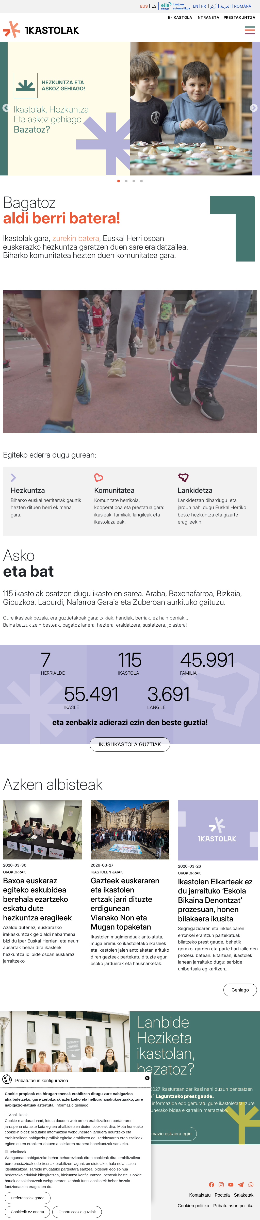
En (195, 6)
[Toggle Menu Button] (250, 28)
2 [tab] (126, 181)
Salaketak (243, 1195)
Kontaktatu (199, 1195)
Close (147, 1078)
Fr (203, 6)
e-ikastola (180, 17)
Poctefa (222, 1195)
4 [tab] (141, 181)
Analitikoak (18, 1115)
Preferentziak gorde (28, 1198)
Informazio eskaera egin (166, 1133)
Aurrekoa (6, 108)
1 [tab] (118, 181)
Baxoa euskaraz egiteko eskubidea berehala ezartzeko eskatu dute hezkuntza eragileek (37, 899)
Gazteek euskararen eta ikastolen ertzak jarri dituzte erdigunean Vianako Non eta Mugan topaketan (125, 904)
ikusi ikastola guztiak (130, 744)
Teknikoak (17, 1152)
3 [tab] (133, 181)
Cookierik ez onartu (27, 1212)
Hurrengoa (253, 108)
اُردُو (213, 6)
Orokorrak (14, 872)
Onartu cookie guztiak (77, 1212)
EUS (144, 6)
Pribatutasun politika (233, 1205)
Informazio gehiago (72, 1105)
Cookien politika (193, 1205)
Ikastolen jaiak (107, 872)
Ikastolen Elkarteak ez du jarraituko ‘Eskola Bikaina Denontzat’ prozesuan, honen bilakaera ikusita (215, 900)
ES (154, 6)
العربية (225, 6)
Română (242, 6)
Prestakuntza (239, 17)
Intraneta (208, 17)
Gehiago (240, 990)
